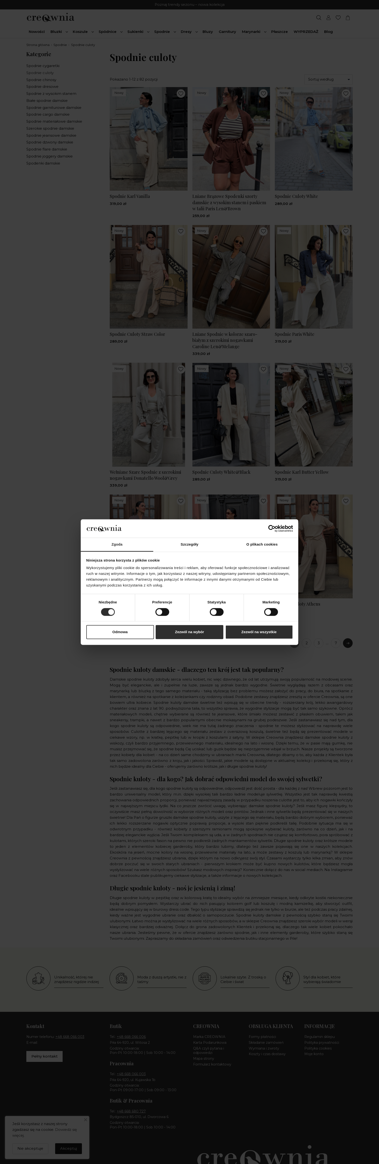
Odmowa (120, 632)
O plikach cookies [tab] (261, 544)
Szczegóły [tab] (189, 544)
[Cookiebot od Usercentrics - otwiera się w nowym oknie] (272, 528)
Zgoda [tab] (117, 544)
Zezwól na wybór (189, 632)
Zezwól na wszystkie (259, 632)
